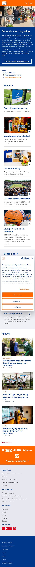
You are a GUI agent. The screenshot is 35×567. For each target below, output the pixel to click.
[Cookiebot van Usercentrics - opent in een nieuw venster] (22, 258)
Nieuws (4, 486)
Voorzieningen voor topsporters (12, 496)
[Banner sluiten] (32, 258)
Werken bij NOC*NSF (9, 480)
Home (4, 70)
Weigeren (17, 307)
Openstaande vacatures (10, 483)
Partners (4, 477)
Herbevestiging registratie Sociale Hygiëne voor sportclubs (15, 430)
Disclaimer (5, 549)
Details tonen (24, 289)
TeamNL (4, 559)
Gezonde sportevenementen (17, 199)
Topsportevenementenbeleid (11, 474)
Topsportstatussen (8, 493)
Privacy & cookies (7, 542)
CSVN (3, 556)
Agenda (4, 512)
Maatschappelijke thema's (13, 75)
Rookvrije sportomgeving (15, 108)
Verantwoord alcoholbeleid (17, 136)
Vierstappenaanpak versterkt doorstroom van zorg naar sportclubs (17, 363)
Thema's (5, 509)
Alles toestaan (17, 295)
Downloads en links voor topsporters (14, 499)
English (4, 553)
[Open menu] (31, 3)
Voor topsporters (7, 489)
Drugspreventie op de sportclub (14, 230)
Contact (4, 521)
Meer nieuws (7, 442)
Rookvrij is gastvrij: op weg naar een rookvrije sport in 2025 (15, 397)
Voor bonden (6, 505)
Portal (4, 515)
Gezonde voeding (12, 168)
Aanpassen (17, 301)
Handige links (6, 470)
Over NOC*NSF (10, 73)
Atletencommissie (8, 502)
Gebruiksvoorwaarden (8, 546)
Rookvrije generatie (13, 313)
